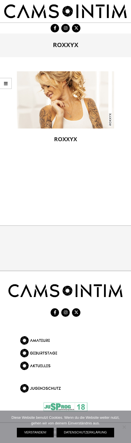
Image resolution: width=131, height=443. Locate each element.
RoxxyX (65, 139)
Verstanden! (35, 432)
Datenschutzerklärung (85, 432)
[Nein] (124, 427)
